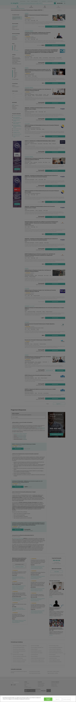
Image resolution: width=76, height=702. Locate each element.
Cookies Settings (66, 699)
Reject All (57, 699)
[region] (38, 698)
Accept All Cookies (48, 699)
